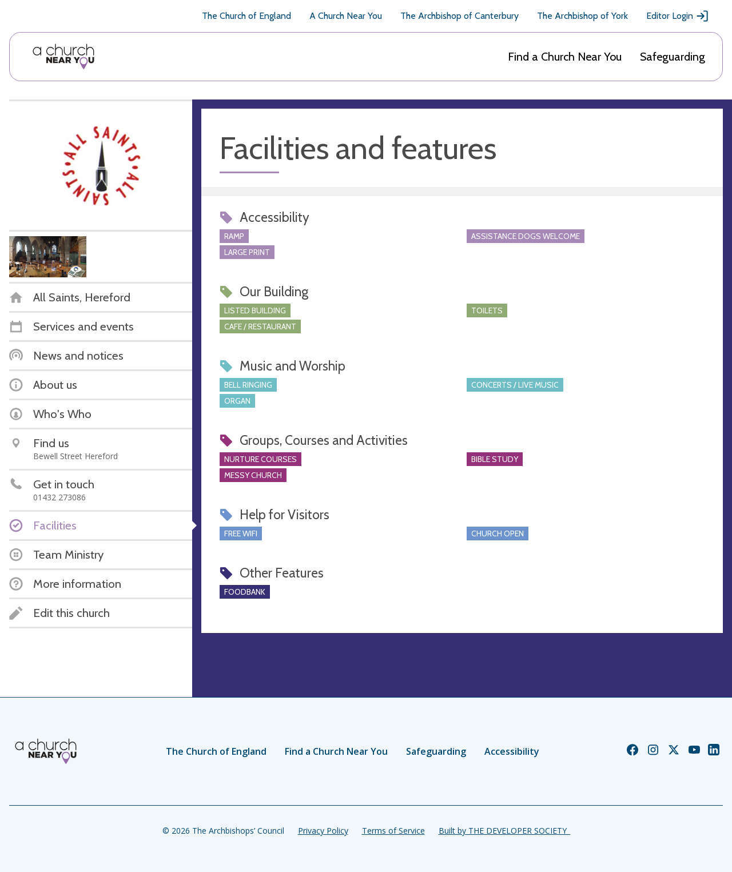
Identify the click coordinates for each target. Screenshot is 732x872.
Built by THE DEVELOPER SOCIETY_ (504, 830)
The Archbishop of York (582, 15)
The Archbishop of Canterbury (459, 15)
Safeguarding (672, 56)
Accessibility (511, 751)
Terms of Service (393, 830)
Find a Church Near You (565, 56)
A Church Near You (345, 15)
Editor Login (677, 16)
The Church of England (246, 15)
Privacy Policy (323, 830)
